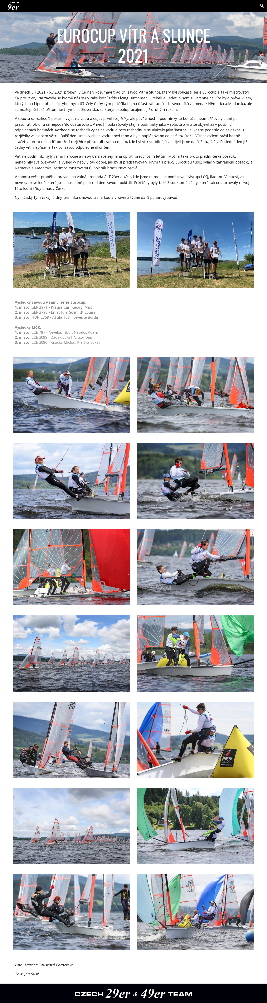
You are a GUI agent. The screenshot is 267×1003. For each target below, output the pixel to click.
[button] (262, 6)
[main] (133, 47)
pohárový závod (163, 197)
